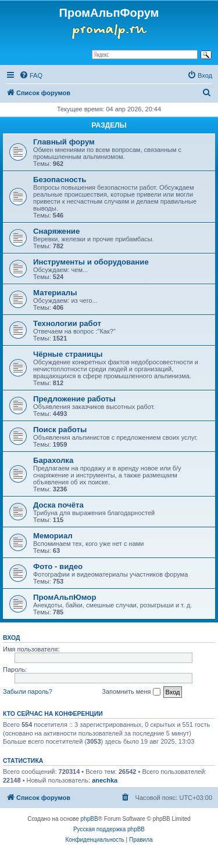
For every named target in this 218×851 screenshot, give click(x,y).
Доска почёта (58, 505)
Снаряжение (56, 231)
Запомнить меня (131, 692)
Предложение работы (74, 398)
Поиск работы (60, 429)
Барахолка (53, 460)
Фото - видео (58, 566)
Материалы (55, 292)
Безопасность (59, 179)
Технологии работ (67, 323)
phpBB (89, 819)
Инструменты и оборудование (91, 262)
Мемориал (53, 535)
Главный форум (64, 141)
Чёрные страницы (68, 354)
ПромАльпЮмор (64, 597)
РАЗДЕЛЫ (109, 125)
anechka (104, 780)
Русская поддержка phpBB (109, 829)
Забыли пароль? (27, 691)
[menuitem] (30, 75)
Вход (11, 637)
